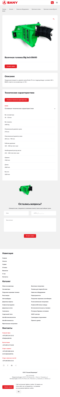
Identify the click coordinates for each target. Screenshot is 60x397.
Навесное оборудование (38, 292)
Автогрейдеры (6, 298)
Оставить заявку (11, 66)
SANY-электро (35, 314)
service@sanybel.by (7, 353)
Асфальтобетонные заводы (39, 304)
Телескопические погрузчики (39, 301)
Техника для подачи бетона (39, 289)
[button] (57, 2)
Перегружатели (36, 295)
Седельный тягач (7, 314)
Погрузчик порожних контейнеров (41, 298)
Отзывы (4, 267)
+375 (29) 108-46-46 (8, 351)
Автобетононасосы (8, 320)
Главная (4, 258)
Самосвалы (5, 311)
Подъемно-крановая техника (10, 292)
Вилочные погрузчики (37, 286)
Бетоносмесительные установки (40, 308)
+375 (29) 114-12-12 (8, 335)
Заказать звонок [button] (8, 387)
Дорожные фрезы (7, 301)
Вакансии (5, 270)
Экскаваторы (6, 289)
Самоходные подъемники (38, 317)
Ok (18, 391)
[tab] (15, 99)
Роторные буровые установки (40, 311)
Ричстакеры (5, 295)
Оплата (4, 261)
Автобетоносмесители (9, 317)
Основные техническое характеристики (17, 99)
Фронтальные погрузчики (9, 323)
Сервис (4, 264)
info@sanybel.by (6, 338)
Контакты (5, 277)
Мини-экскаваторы (8, 286)
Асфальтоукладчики (8, 304)
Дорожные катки (7, 308)
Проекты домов (35, 320)
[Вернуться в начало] (10, 2)
